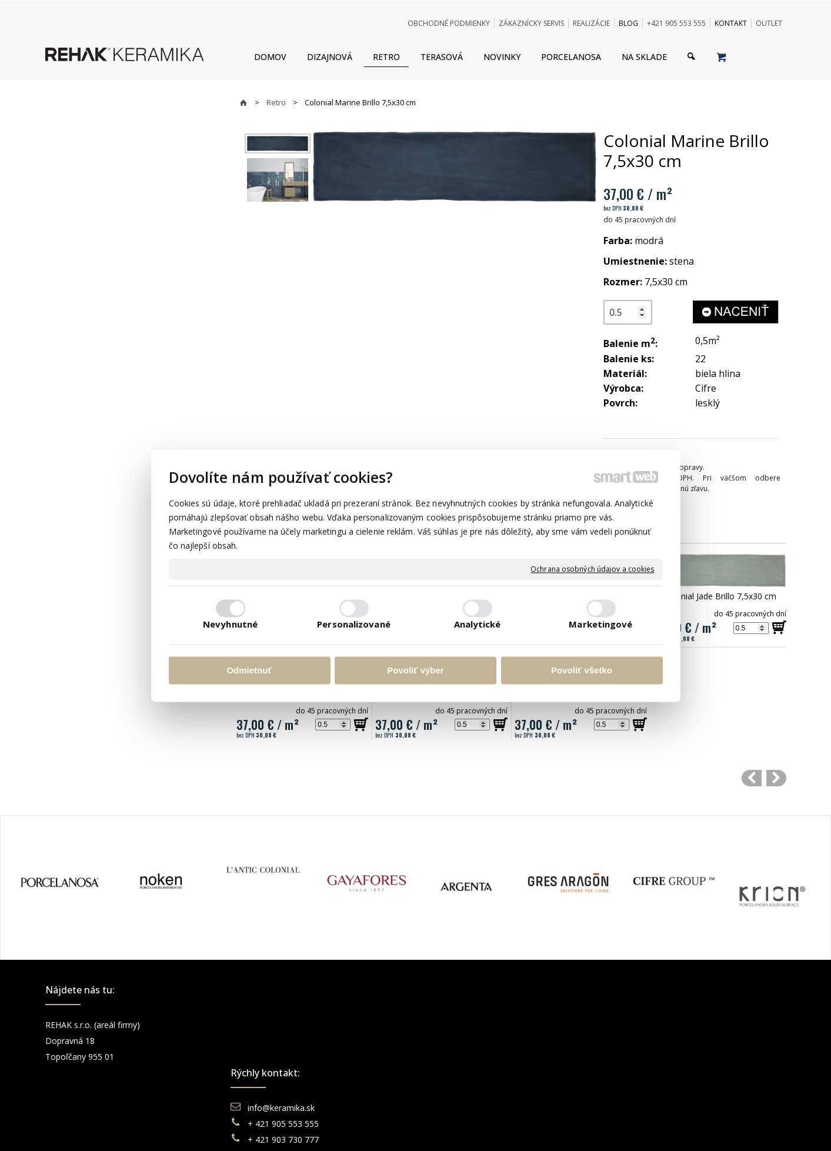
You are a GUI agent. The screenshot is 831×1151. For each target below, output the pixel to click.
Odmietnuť (249, 671)
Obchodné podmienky (478, 1024)
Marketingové (600, 624)
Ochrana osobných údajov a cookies (592, 569)
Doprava (452, 1040)
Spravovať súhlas (596, 1127)
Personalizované (354, 624)
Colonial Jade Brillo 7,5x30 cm (719, 596)
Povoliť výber (415, 671)
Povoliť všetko (581, 671)
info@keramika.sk (282, 1024)
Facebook (642, 1024)
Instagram (642, 1040)
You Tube (641, 1056)
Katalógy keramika (471, 1072)
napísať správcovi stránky (383, 1127)
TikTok (636, 1088)
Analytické (477, 624)
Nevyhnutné (230, 624)
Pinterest (640, 1072)
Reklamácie (459, 1056)
